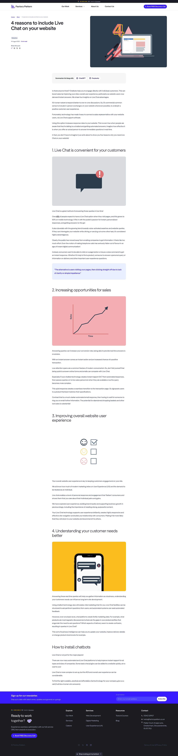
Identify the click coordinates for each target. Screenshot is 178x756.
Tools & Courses (122, 716)
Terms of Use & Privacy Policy (155, 745)
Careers (69, 726)
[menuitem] (65, 6)
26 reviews (97, 1)
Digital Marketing (92, 721)
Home (13, 17)
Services (69, 721)
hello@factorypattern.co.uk (154, 719)
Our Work (69, 716)
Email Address (120, 695)
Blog (18, 17)
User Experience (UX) (94, 726)
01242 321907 (149, 716)
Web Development (93, 716)
